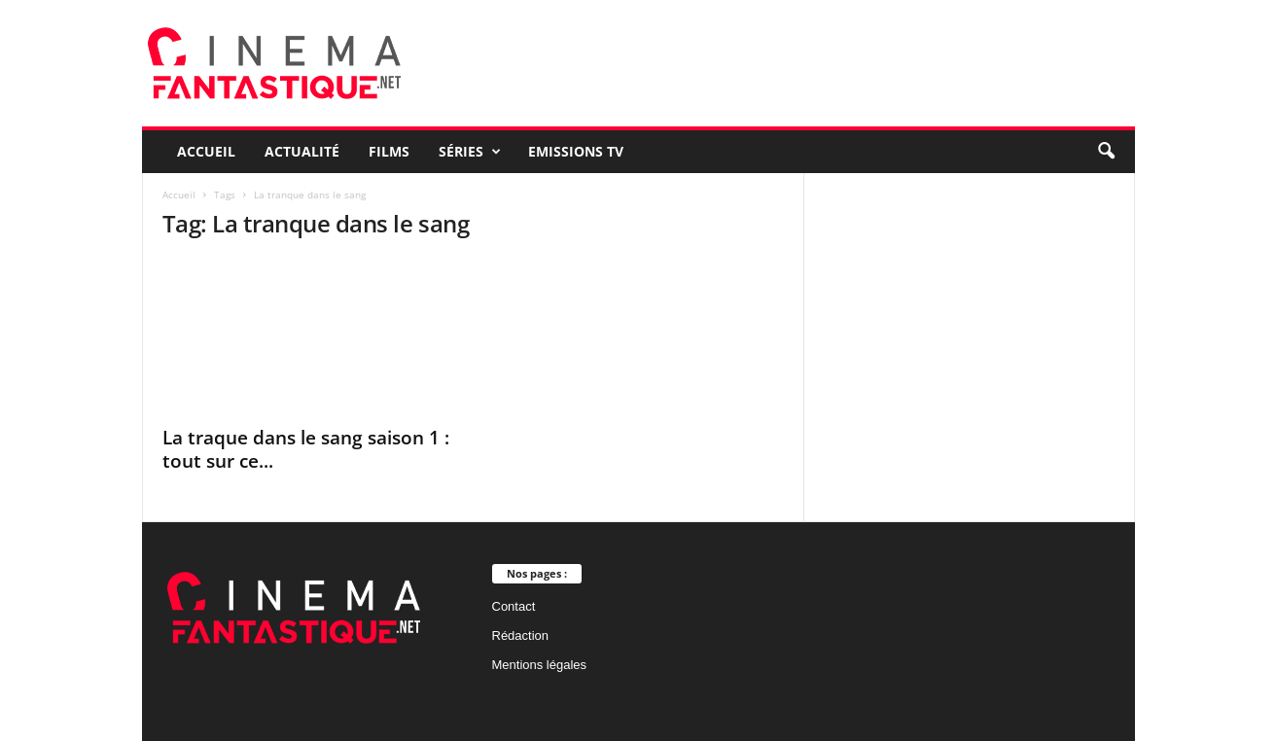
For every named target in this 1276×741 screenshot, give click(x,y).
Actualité (302, 151)
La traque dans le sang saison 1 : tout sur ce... (305, 449)
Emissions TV (575, 151)
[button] (1105, 151)
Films (389, 151)
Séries (470, 151)
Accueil (206, 151)
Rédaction (520, 635)
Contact (514, 606)
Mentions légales (539, 664)
